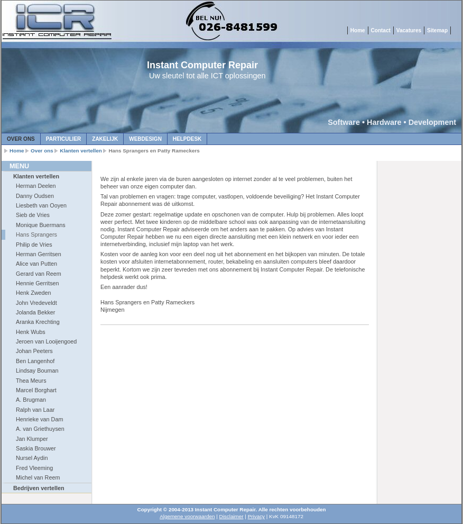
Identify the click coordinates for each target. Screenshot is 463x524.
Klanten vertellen (81, 150)
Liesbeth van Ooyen (41, 205)
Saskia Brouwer (36, 448)
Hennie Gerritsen (37, 283)
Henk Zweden (33, 293)
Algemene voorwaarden (187, 516)
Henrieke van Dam (39, 419)
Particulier (63, 139)
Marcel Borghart (36, 390)
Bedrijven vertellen (38, 488)
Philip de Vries (34, 244)
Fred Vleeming (34, 468)
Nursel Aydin (32, 458)
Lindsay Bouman (37, 370)
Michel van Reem (38, 477)
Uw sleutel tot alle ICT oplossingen (207, 75)
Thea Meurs (31, 380)
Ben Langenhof (35, 361)
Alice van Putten (36, 263)
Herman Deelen (36, 186)
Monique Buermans (41, 225)
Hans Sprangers (36, 234)
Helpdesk (187, 139)
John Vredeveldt (36, 303)
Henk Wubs (30, 332)
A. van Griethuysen (40, 429)
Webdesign (145, 139)
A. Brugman (31, 399)
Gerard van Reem (38, 273)
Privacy (256, 516)
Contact (381, 30)
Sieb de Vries (33, 215)
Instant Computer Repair (202, 65)
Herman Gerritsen (38, 254)
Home (357, 30)
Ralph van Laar (35, 409)
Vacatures (408, 30)
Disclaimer (231, 516)
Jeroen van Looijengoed (46, 341)
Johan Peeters (34, 351)
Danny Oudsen (35, 196)
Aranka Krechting (38, 322)
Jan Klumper (32, 439)
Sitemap (437, 30)
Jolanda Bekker (35, 312)
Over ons (21, 139)
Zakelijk (105, 139)
